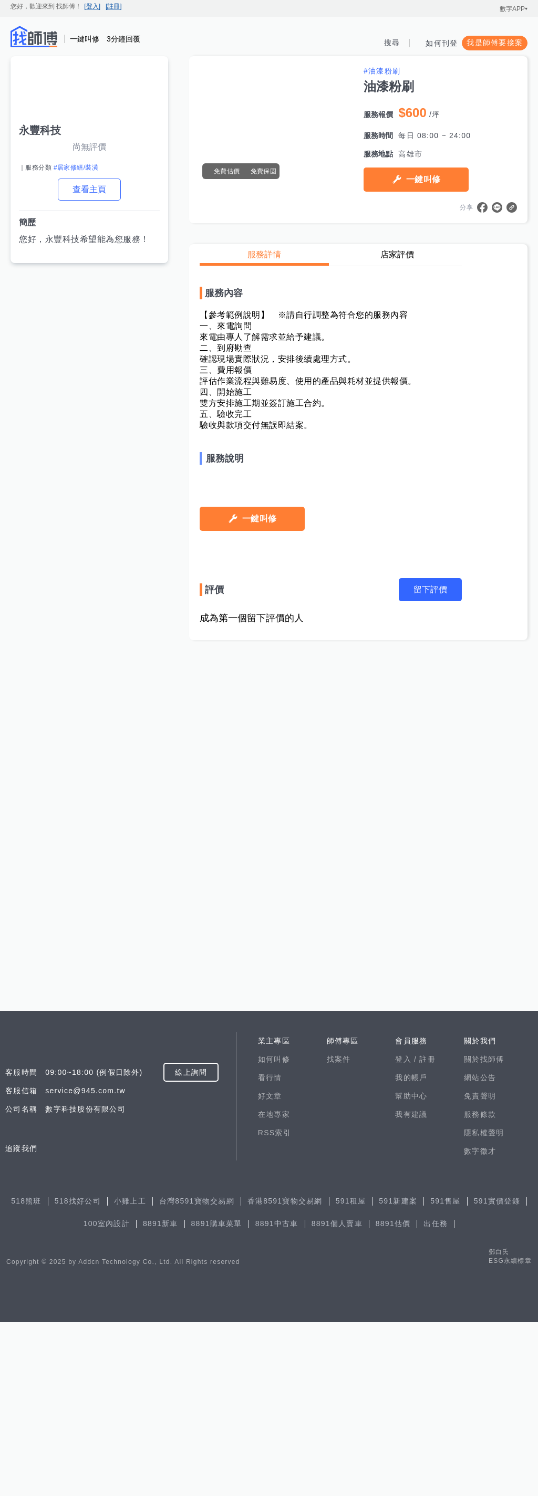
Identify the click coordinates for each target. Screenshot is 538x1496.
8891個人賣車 (337, 1397)
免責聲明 (480, 1269)
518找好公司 (78, 1375)
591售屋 (445, 1375)
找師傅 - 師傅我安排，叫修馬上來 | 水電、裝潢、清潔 (34, 36)
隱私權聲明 (484, 1306)
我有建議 (411, 1288)
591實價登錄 (497, 1375)
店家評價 (397, 254)
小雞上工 (130, 1375)
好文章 (270, 1269)
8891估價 (393, 1397)
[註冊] (114, 6)
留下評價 (430, 1102)
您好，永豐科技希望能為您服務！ (84, 239)
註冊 (427, 1233)
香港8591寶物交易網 (285, 1375)
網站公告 (480, 1251)
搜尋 (392, 42)
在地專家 (274, 1288)
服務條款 (480, 1288)
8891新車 (160, 1397)
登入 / (407, 1233)
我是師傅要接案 (495, 42)
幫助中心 (411, 1269)
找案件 (339, 1233)
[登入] (92, 6)
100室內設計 (107, 1397)
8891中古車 (276, 1397)
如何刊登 (442, 43)
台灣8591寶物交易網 (196, 1375)
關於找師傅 (484, 1233)
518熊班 (26, 1375)
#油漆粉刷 (382, 71)
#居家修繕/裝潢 (76, 167)
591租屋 (351, 1375)
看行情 (270, 1251)
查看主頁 (89, 189)
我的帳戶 (411, 1251)
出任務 (435, 1397)
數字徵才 (480, 1325)
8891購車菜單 (216, 1397)
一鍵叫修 (423, 179)
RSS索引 (274, 1306)
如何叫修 (274, 1233)
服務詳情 (264, 254)
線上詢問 (191, 1246)
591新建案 (398, 1375)
